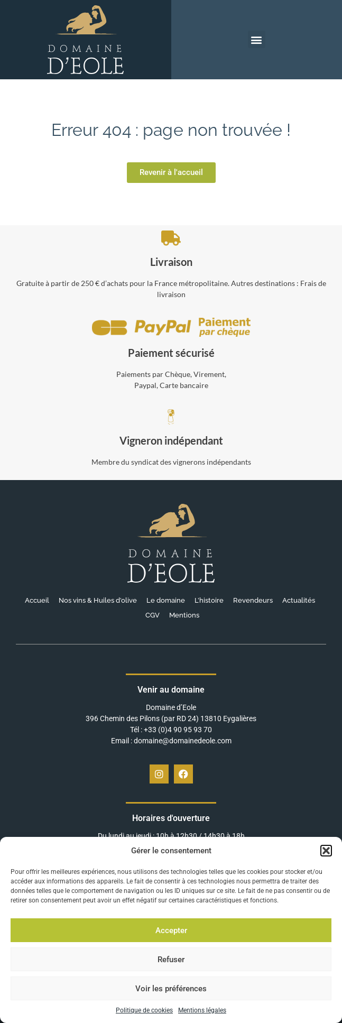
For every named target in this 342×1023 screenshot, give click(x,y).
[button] (326, 850)
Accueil (37, 600)
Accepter (171, 930)
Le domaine (165, 600)
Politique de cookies (144, 1010)
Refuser (171, 959)
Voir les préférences (171, 988)
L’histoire (209, 600)
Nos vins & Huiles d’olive (98, 600)
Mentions (184, 615)
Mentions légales (202, 1010)
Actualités (298, 600)
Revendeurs (253, 600)
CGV (152, 615)
